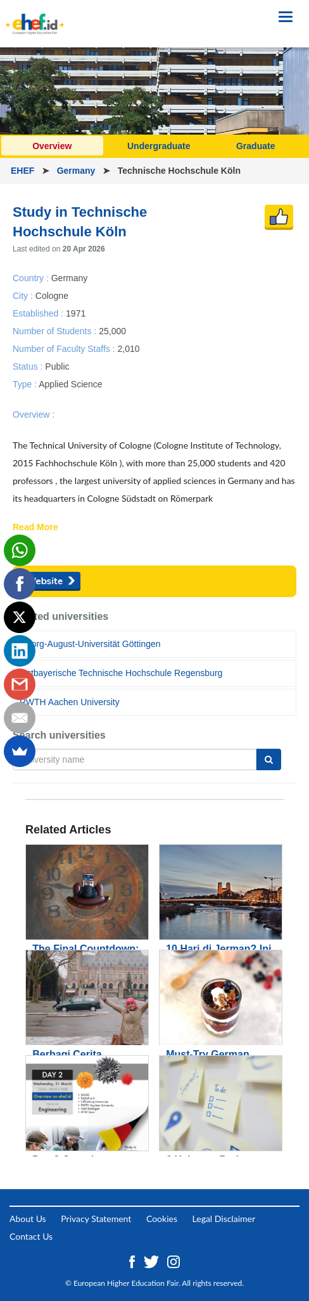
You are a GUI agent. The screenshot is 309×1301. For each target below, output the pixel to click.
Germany (77, 171)
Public (57, 366)
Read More (35, 527)
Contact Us (31, 1236)
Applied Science (70, 384)
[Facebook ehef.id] (133, 1261)
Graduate (255, 146)
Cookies (161, 1218)
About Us (27, 1218)
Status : (29, 366)
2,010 (128, 348)
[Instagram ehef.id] (173, 1261)
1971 (75, 312)
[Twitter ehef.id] (153, 1261)
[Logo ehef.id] (35, 16)
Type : (26, 384)
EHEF (24, 171)
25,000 (112, 330)
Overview (52, 146)
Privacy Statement (96, 1218)
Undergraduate (159, 146)
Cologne (51, 295)
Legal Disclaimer (223, 1218)
